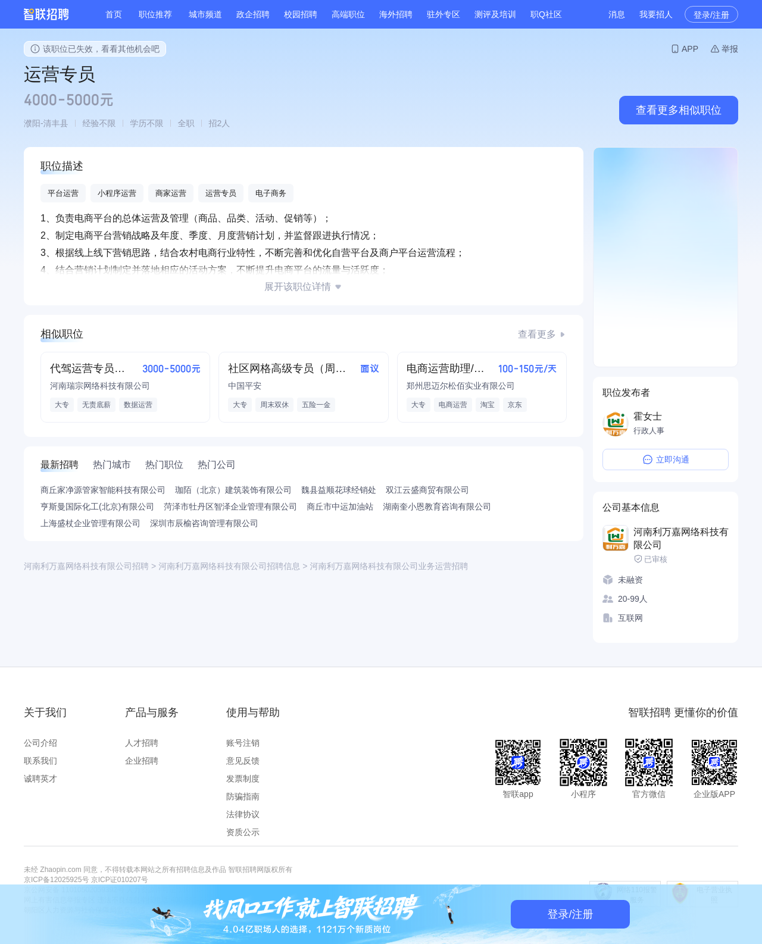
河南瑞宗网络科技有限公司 (100, 385)
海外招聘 (396, 14)
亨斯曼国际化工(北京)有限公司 (97, 506)
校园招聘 (300, 14)
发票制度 (243, 778)
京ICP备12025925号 (56, 880)
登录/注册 (711, 15)
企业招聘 (141, 760)
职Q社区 (546, 14)
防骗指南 (243, 796)
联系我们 (40, 760)
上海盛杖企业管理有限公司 (90, 523)
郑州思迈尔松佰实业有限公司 (461, 385)
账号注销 (243, 743)
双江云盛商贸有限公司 (427, 490)
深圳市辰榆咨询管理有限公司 (204, 523)
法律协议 (243, 814)
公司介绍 (40, 743)
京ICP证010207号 (119, 880)
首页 (113, 14)
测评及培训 (495, 14)
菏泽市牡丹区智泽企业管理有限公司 (230, 506)
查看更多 (537, 334)
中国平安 (244, 385)
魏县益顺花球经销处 (338, 490)
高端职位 (348, 14)
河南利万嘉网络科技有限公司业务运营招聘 (389, 566)
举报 (730, 49)
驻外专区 (443, 14)
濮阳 (32, 123)
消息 (616, 14)
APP (690, 49)
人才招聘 (141, 743)
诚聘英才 (40, 778)
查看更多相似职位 (679, 110)
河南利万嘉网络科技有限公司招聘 (86, 566)
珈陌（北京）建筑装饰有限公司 (233, 490)
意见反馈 (243, 760)
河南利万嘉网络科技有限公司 (681, 538)
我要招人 (656, 14)
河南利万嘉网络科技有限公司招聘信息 (229, 566)
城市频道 (205, 14)
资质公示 (243, 832)
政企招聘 (253, 14)
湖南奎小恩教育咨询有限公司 (437, 506)
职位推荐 (155, 14)
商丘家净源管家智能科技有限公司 (102, 490)
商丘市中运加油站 (340, 506)
